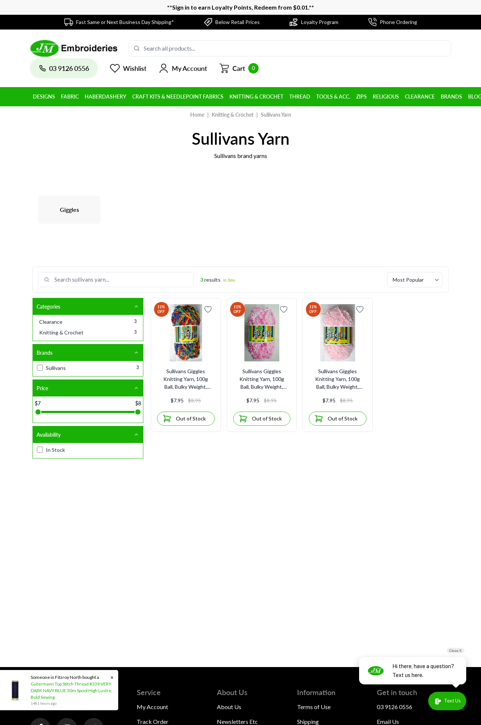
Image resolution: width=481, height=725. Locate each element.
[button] (183, 68)
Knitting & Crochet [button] (256, 96)
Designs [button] (44, 96)
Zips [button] (361, 96)
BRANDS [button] (451, 96)
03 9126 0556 (394, 706)
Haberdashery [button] (105, 96)
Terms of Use (314, 706)
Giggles (69, 209)
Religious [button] (386, 96)
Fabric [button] (70, 96)
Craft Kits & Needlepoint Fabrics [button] (178, 96)
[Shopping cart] (239, 68)
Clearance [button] (420, 96)
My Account (152, 706)
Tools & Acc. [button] (333, 96)
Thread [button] (299, 96)
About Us (229, 706)
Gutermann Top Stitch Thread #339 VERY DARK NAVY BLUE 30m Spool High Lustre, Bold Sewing (71, 690)
